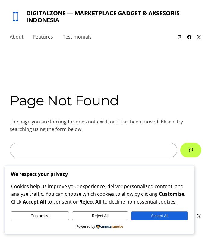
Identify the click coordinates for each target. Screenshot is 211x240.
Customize (39, 216)
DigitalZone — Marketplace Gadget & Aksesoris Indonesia (102, 16)
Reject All (100, 216)
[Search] (190, 150)
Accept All (159, 216)
